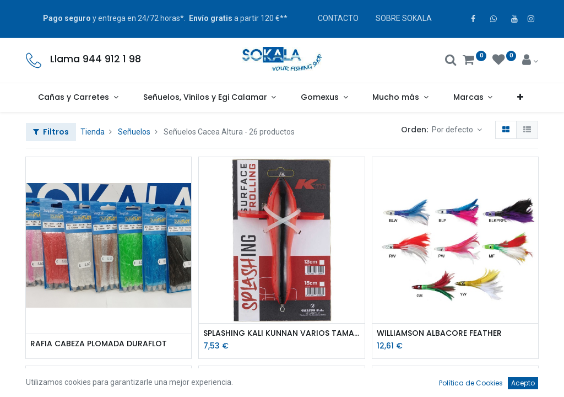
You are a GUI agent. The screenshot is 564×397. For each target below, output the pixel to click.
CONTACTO (338, 18)
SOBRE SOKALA (404, 18)
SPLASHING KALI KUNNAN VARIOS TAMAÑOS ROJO (281, 333)
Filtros (51, 131)
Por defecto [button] (453, 129)
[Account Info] (530, 61)
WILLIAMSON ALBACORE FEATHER (439, 333)
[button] (520, 97)
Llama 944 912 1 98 (95, 59)
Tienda (92, 131)
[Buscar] (451, 61)
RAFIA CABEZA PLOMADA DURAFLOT (98, 344)
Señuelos (134, 131)
